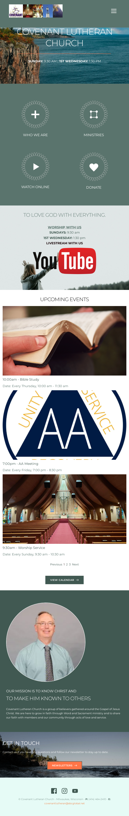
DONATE (93, 187)
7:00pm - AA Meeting (20, 464)
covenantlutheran (55, 803)
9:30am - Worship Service (24, 548)
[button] (114, 11)
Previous (56, 564)
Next (75, 564)
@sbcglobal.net (75, 803)
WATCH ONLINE (35, 187)
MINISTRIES (94, 135)
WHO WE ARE (35, 135)
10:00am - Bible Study (21, 379)
